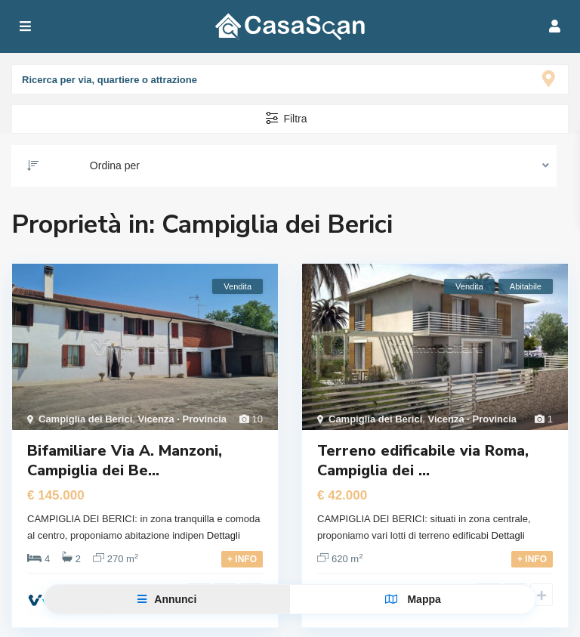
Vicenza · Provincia (182, 419)
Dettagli (223, 535)
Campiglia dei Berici (85, 419)
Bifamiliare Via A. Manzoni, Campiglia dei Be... (124, 461)
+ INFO (242, 559)
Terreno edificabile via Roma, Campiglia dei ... (423, 461)
